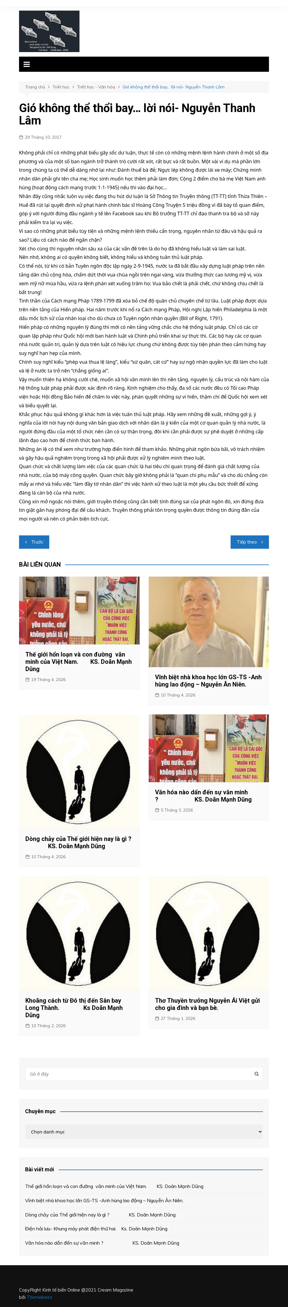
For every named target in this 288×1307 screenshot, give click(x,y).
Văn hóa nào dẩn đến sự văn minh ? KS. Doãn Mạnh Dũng (205, 796)
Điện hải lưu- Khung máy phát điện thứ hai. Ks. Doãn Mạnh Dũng (96, 1229)
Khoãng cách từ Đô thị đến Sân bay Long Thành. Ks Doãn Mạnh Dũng (74, 1008)
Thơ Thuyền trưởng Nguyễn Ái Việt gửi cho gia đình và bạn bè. (207, 1004)
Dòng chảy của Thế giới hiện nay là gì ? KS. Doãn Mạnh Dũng (78, 842)
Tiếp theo (247, 542)
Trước (37, 542)
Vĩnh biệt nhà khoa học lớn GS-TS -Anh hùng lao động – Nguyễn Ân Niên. (208, 680)
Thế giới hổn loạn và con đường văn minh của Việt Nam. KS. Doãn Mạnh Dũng (78, 662)
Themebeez (39, 1297)
